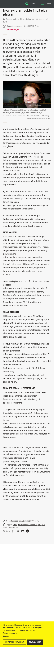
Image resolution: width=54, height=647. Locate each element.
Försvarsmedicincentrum (28, 525)
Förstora (39, 105)
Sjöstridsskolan (9, 527)
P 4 (17, 527)
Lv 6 (40, 525)
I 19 (43, 525)
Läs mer (6, 636)
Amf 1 (15, 525)
